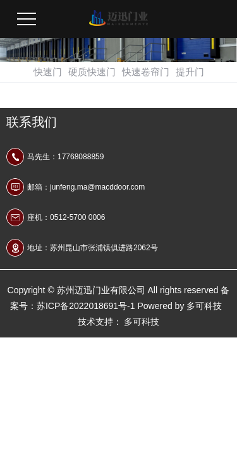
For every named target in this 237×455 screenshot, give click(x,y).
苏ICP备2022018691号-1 (86, 306)
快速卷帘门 (145, 71)
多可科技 (204, 306)
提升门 (190, 71)
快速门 (47, 71)
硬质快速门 (92, 71)
